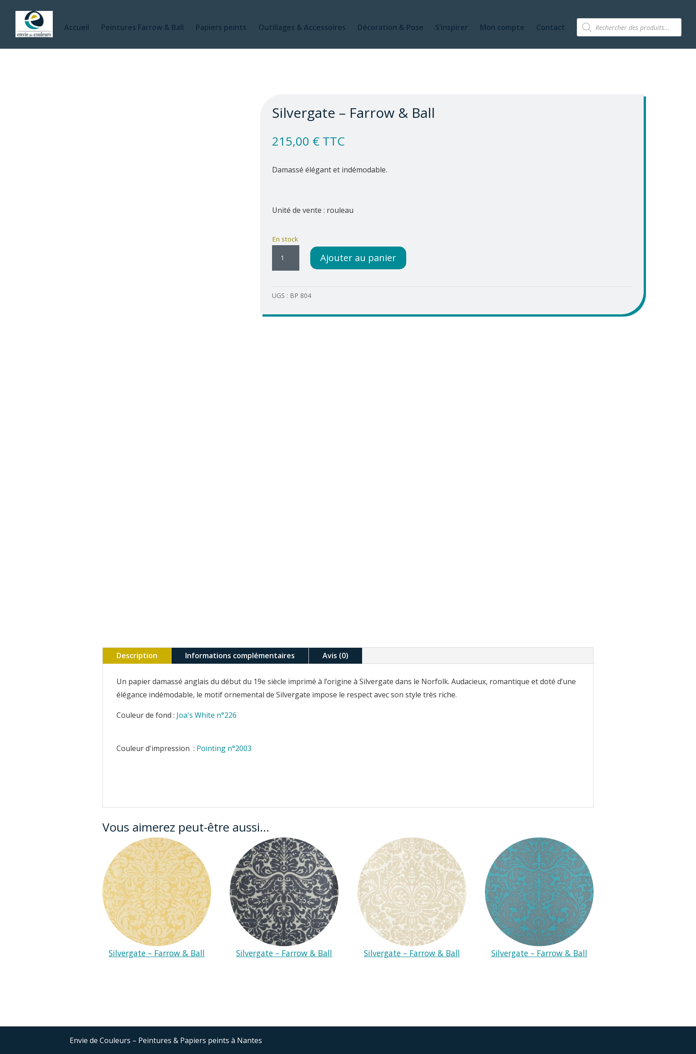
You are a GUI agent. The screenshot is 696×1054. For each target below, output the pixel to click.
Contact (550, 28)
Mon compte (502, 28)
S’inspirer (451, 28)
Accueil (76, 28)
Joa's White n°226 (207, 715)
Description (136, 656)
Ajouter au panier (358, 258)
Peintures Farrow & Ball (142, 28)
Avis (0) (335, 656)
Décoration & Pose (391, 28)
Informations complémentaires (240, 656)
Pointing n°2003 (224, 748)
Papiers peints (221, 28)
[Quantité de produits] (285, 258)
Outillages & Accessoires (302, 28)
